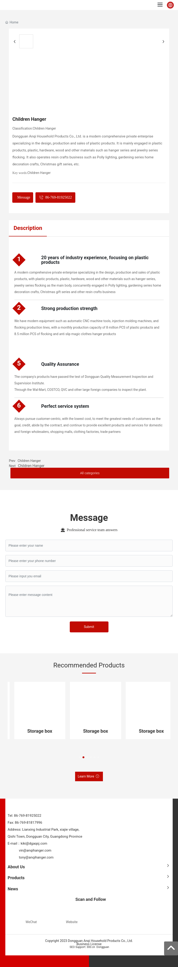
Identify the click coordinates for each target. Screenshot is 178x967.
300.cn (91, 947)
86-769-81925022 (27, 815)
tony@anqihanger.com (36, 857)
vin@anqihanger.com (35, 850)
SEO (72, 947)
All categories (89, 473)
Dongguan (102, 947)
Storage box (41, 731)
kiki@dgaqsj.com (34, 843)
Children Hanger (44, 128)
